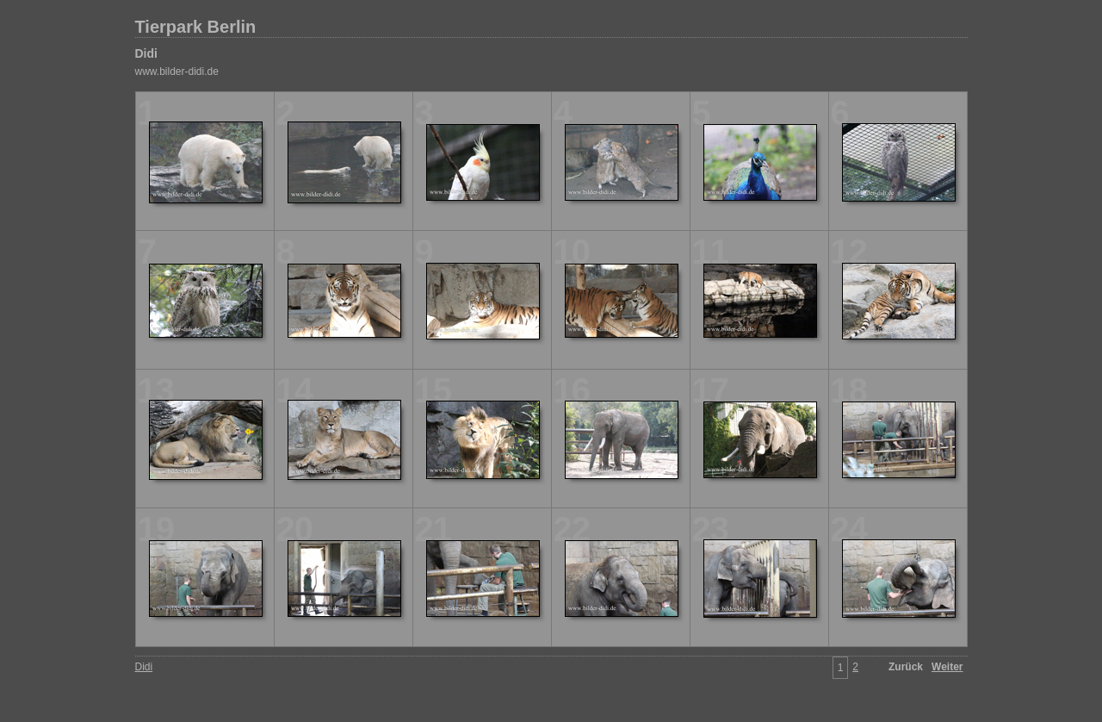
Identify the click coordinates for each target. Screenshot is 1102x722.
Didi (146, 53)
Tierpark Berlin (196, 26)
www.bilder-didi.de (177, 71)
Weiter (947, 667)
